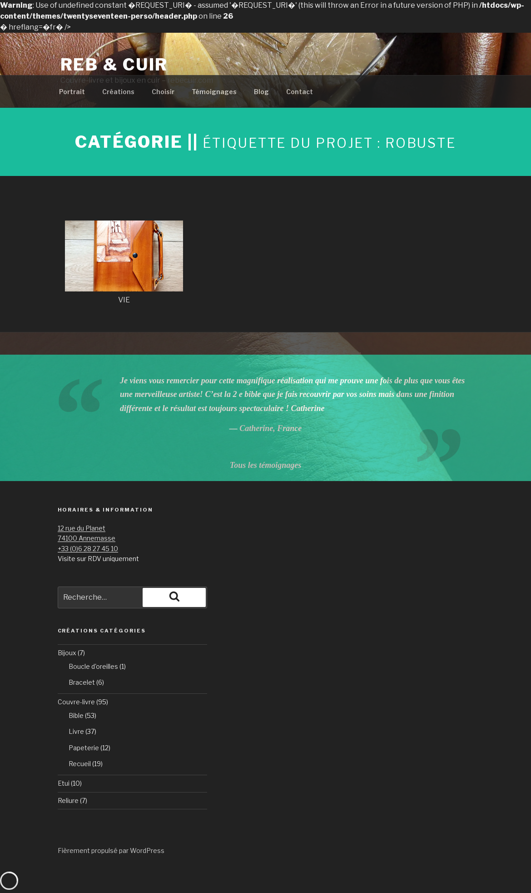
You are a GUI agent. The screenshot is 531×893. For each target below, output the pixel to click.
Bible (76, 715)
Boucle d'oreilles (93, 666)
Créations (118, 91)
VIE (124, 300)
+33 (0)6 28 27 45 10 (88, 548)
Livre (76, 731)
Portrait (72, 91)
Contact (299, 91)
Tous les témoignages (265, 465)
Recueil (80, 764)
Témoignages (214, 91)
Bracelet (82, 682)
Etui (63, 783)
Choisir (163, 91)
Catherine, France (270, 428)
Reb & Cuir (114, 65)
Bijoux (67, 653)
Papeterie (84, 748)
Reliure (68, 800)
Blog (261, 91)
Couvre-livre (76, 702)
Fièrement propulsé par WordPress (111, 850)
